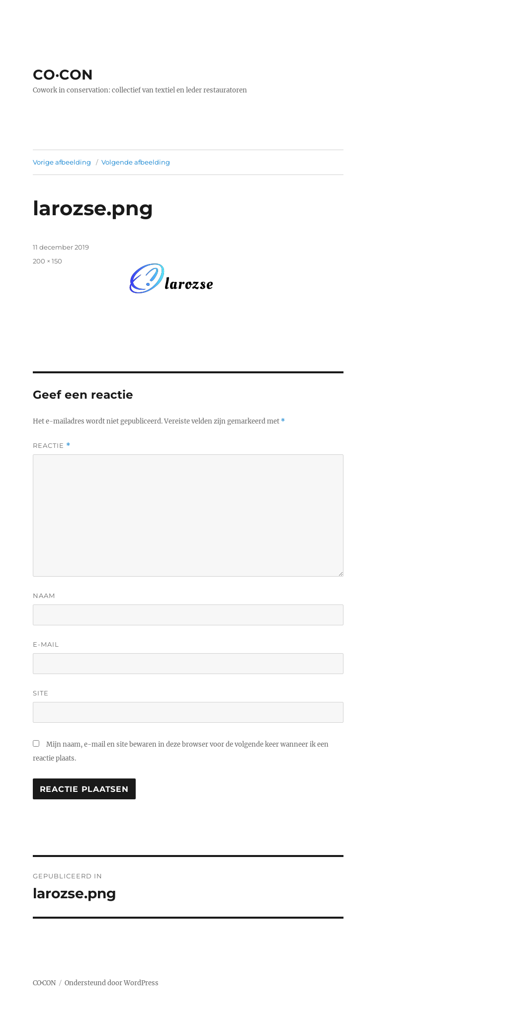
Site (41, 693)
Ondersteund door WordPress (112, 983)
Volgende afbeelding (135, 162)
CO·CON (63, 74)
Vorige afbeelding (62, 162)
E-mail (46, 644)
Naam (44, 596)
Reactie (52, 445)
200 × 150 (47, 261)
